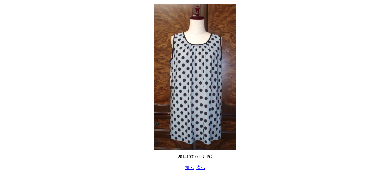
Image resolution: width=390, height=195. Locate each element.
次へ (200, 167)
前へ (189, 167)
